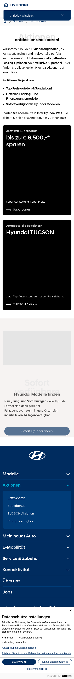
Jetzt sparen (16, 498)
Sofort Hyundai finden (37, 435)
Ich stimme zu (19, 662)
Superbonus (16, 506)
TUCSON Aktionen (21, 513)
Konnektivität (16, 569)
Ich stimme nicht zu (37, 668)
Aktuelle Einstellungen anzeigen (19, 647)
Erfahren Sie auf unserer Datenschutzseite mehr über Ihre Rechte (36, 653)
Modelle (11, 474)
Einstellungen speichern (55, 661)
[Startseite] (37, 453)
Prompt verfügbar (20, 521)
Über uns (11, 580)
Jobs (7, 592)
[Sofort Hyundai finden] (37, 347)
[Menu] (69, 5)
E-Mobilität (14, 547)
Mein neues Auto (19, 536)
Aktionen (12, 485)
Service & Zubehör (21, 558)
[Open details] (62, 15)
